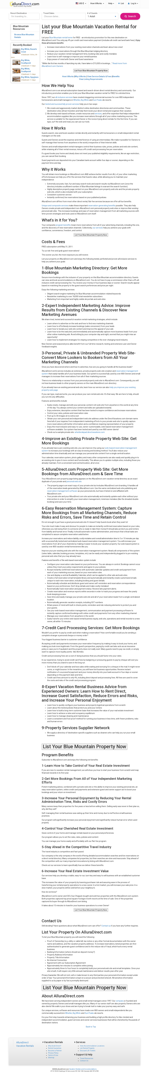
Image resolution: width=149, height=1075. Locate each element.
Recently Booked (22, 45)
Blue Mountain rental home (60, 37)
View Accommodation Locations (92, 1046)
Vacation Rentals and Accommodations (83, 1069)
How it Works (97, 3)
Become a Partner (55, 1051)
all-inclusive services (64, 97)
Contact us (106, 926)
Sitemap (51, 1058)
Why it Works (80, 76)
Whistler (76, 100)
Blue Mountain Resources (21, 27)
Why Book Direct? (54, 1046)
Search (130, 16)
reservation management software (62, 491)
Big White (85, 100)
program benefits (63, 225)
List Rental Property (87, 1048)
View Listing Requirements (91, 79)
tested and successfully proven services (62, 104)
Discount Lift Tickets (87, 1051)
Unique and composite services (55, 205)
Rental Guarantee (54, 1048)
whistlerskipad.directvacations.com (90, 432)
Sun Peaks (97, 100)
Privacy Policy (53, 1053)
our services (98, 228)
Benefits (116, 76)
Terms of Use (53, 1055)
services (98, 114)
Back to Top (91, 1027)
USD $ (81, 3)
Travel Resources (86, 1058)
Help (111, 3)
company (120, 1001)
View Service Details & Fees (99, 76)
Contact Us (84, 1061)
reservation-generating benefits (101, 205)
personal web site (74, 481)
